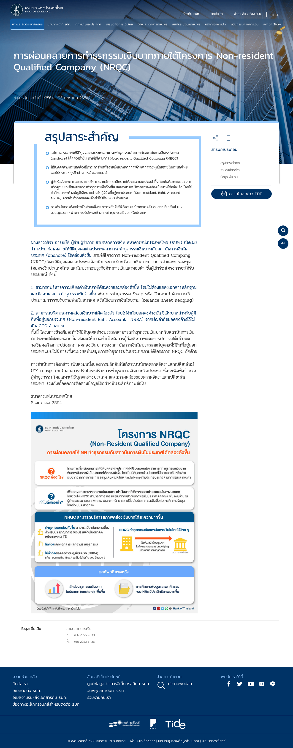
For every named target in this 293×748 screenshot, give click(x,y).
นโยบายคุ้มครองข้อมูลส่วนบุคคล (178, 741)
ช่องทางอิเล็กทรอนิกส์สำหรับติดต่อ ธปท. (46, 704)
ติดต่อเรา (20, 683)
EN (277, 14)
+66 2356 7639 (84, 635)
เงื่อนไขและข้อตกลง (142, 741)
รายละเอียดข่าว (230, 170)
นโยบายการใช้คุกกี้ (213, 741)
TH (272, 14)
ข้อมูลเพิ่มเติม (229, 177)
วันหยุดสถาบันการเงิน (105, 690)
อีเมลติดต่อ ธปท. (27, 690)
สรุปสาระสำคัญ (230, 162)
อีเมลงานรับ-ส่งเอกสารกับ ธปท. (40, 697)
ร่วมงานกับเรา (99, 697)
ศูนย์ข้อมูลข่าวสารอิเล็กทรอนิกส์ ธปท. (118, 683)
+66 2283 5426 (84, 641)
